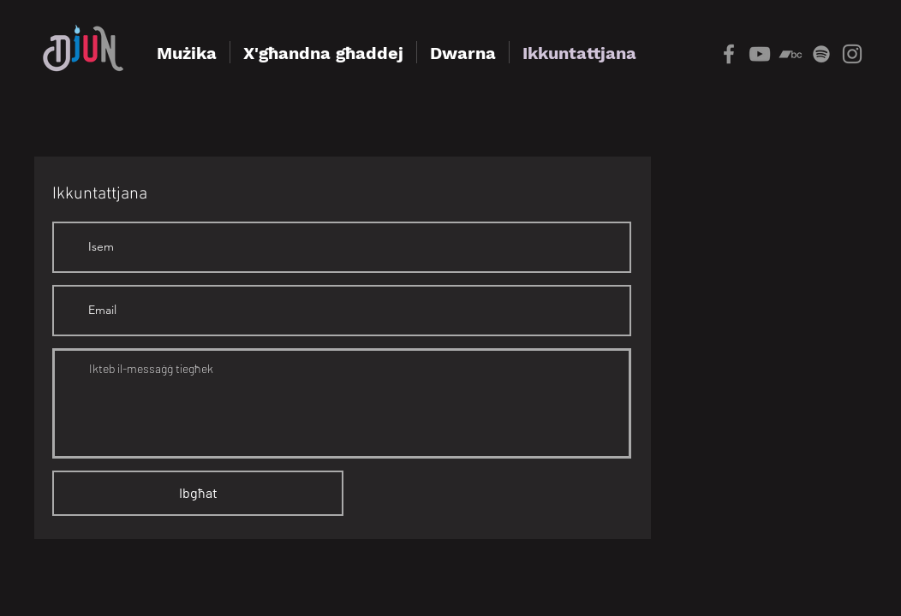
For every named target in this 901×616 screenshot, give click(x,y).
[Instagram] (852, 54)
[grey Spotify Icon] (821, 54)
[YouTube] (760, 54)
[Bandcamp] (790, 54)
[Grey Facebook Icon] (729, 54)
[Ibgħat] (197, 493)
